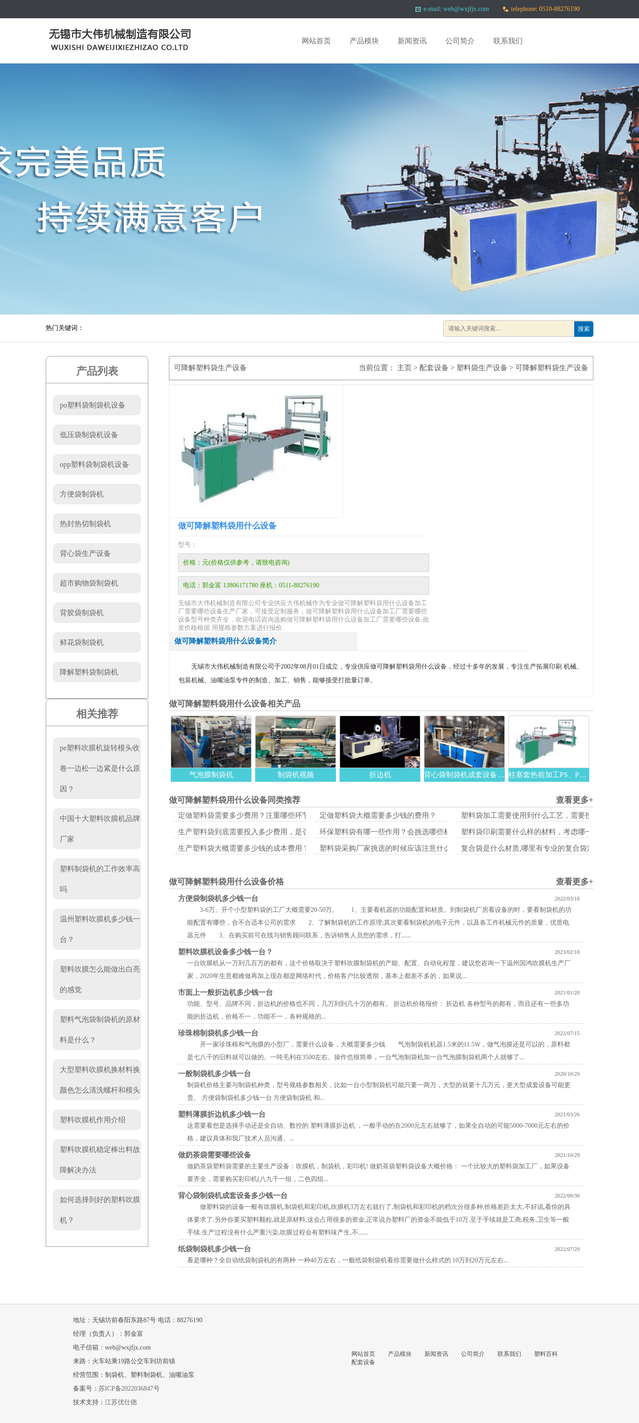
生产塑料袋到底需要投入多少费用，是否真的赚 (254, 832)
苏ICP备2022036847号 (129, 1388)
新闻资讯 (412, 41)
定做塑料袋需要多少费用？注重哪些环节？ (247, 815)
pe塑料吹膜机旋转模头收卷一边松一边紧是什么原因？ (100, 768)
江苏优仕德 (121, 1402)
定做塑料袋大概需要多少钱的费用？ (378, 815)
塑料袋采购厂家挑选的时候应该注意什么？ (389, 848)
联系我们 (508, 41)
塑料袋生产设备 (482, 367)
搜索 (584, 328)
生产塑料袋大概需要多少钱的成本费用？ (243, 848)
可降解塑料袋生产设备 (551, 367)
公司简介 (460, 41)
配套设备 (434, 367)
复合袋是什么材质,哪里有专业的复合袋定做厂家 (538, 848)
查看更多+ (574, 800)
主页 (404, 367)
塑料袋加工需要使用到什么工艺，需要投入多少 (537, 815)
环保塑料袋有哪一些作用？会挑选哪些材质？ (393, 832)
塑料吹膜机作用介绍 (93, 1120)
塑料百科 (546, 1353)
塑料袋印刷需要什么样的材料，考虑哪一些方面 (537, 832)
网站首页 (316, 41)
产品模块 (364, 41)
